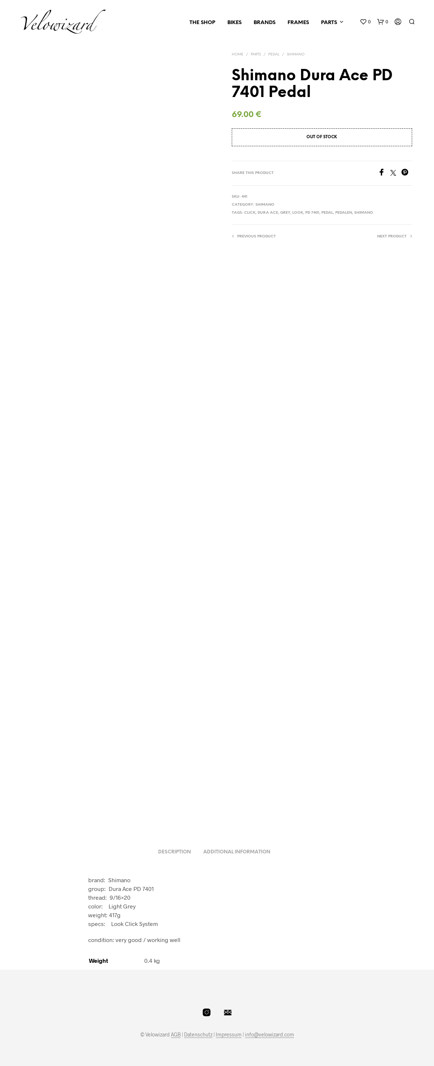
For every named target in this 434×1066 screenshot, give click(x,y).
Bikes (234, 23)
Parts (329, 23)
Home (237, 55)
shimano (363, 213)
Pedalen (343, 213)
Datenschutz (198, 1035)
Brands (264, 23)
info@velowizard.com (269, 1035)
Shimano (296, 55)
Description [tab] (174, 852)
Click (249, 213)
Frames (298, 23)
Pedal (273, 55)
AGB (176, 1035)
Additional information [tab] (236, 852)
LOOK (297, 213)
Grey (285, 213)
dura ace (268, 213)
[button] (365, 22)
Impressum (229, 1035)
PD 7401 (312, 213)
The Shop (202, 23)
